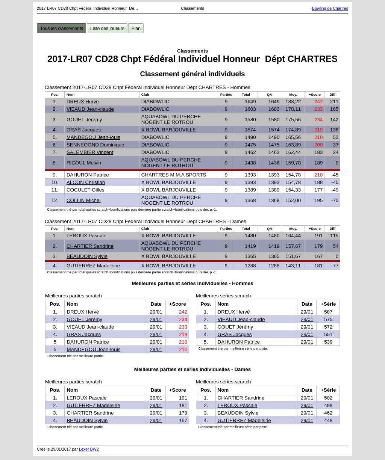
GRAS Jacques (84, 130)
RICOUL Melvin (84, 163)
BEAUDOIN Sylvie (87, 256)
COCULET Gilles (85, 190)
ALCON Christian (86, 182)
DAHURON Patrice (88, 175)
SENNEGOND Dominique (95, 145)
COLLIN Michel (83, 200)
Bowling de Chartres (330, 8)
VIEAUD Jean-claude (90, 109)
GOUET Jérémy (84, 119)
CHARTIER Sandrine (90, 246)
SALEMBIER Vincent (90, 152)
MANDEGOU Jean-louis (93, 137)
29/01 (156, 312)
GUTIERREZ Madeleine (93, 265)
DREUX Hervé (83, 101)
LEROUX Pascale (86, 235)
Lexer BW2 (89, 449)
